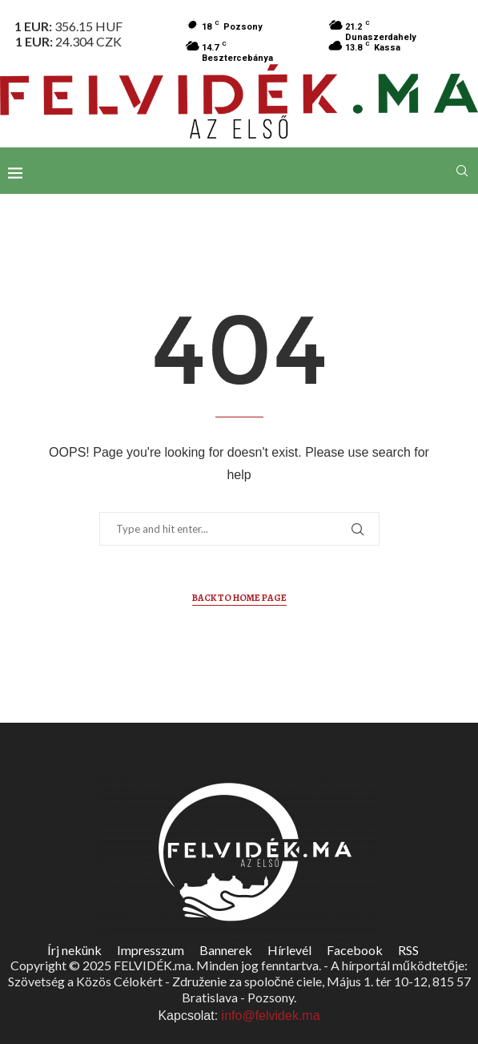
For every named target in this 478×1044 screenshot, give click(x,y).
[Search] (462, 170)
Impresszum (150, 949)
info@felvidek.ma (271, 1015)
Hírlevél (289, 949)
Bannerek (225, 949)
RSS (408, 949)
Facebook (355, 949)
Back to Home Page (239, 597)
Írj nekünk (74, 949)
